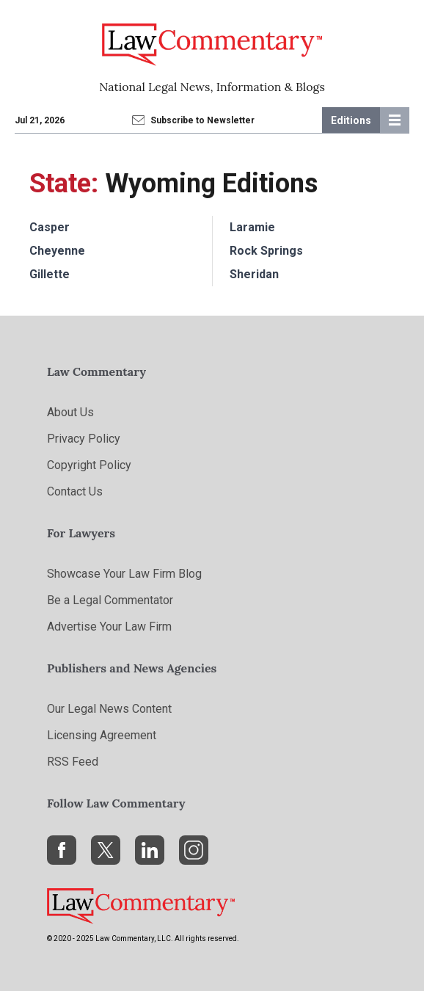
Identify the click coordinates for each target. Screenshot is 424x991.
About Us (70, 412)
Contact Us (75, 491)
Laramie (252, 227)
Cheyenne (57, 251)
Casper (49, 227)
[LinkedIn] (149, 850)
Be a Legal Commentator (110, 600)
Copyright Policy (89, 465)
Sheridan (254, 274)
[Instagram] (193, 850)
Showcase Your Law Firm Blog (124, 574)
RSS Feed (72, 762)
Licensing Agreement (101, 735)
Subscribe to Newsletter (193, 120)
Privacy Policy (83, 439)
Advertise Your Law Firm (109, 627)
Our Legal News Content (109, 709)
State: (63, 183)
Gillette (49, 274)
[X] (105, 850)
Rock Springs (266, 251)
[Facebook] (61, 850)
